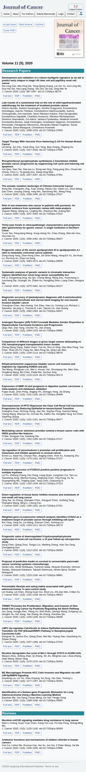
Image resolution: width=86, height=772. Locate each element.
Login (61, 14)
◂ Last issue (9, 24)
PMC (37, 96)
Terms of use (51, 766)
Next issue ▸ (25, 24)
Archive (39, 24)
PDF (17, 96)
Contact (70, 14)
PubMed (27, 96)
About (15, 14)
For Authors (27, 14)
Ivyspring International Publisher (26, 766)
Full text (7, 96)
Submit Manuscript (45, 14)
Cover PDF (9, 30)
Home (6, 14)
